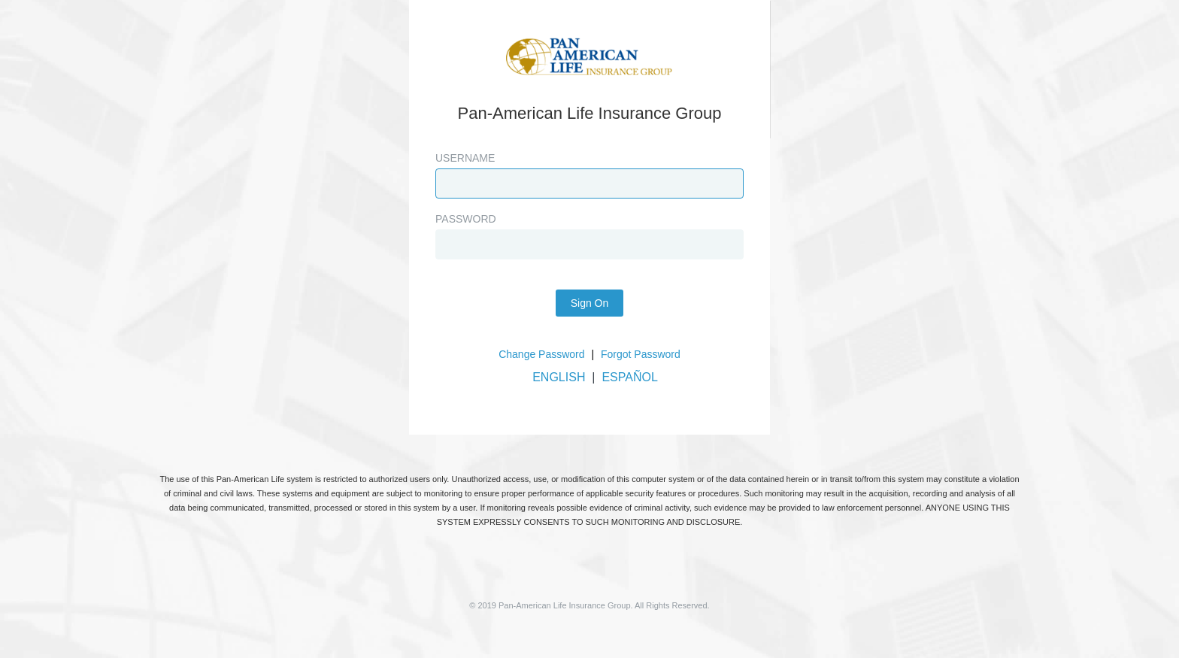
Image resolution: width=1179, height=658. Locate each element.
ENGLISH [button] (558, 377)
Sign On (590, 303)
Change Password (541, 354)
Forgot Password (640, 354)
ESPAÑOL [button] (629, 377)
